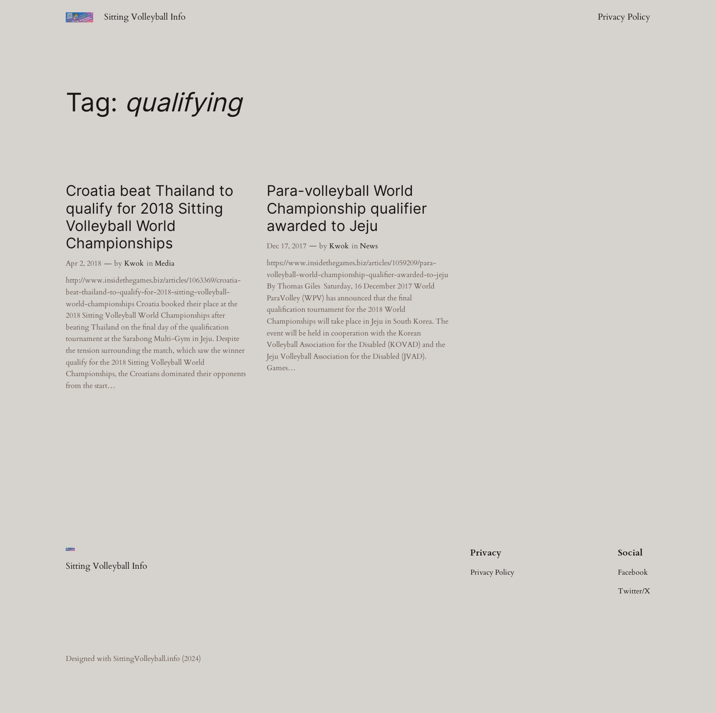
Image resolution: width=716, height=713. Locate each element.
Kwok (134, 263)
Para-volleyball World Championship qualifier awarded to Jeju (347, 208)
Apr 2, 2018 (83, 263)
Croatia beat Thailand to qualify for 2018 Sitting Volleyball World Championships (149, 217)
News (369, 246)
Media (164, 263)
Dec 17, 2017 (286, 246)
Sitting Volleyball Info (144, 17)
